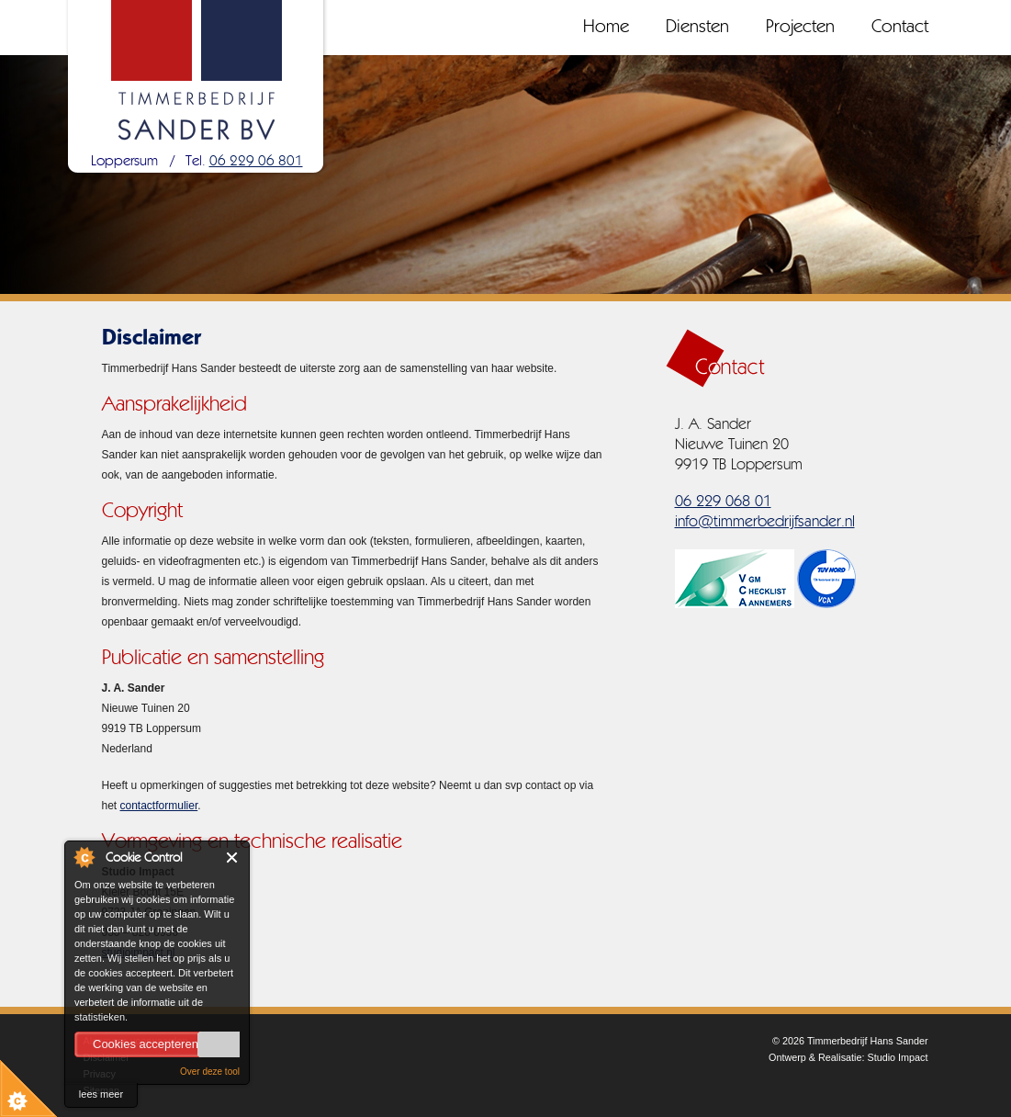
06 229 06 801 (256, 161)
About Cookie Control (83, 857)
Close (233, 857)
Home (606, 27)
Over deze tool (210, 1071)
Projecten (800, 27)
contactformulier (159, 805)
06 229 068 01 (723, 502)
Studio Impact (897, 1057)
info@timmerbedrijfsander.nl (765, 522)
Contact (899, 27)
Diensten (697, 27)
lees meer (101, 1094)
